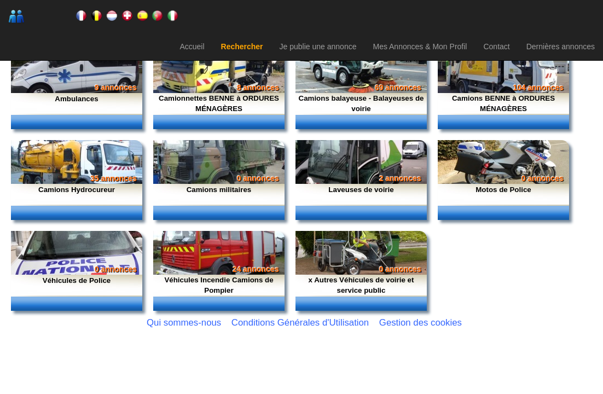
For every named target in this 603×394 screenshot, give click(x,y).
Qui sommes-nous (184, 322)
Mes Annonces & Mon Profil (420, 46)
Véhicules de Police (77, 280)
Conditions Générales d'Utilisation (300, 322)
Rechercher (242, 46)
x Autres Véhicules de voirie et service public (361, 285)
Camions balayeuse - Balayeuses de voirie (361, 103)
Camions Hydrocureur (76, 190)
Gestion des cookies (420, 322)
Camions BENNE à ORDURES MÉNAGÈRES (503, 103)
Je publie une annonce (318, 46)
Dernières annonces (560, 46)
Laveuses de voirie (360, 190)
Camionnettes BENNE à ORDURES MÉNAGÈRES (219, 103)
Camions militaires (219, 190)
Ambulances (76, 99)
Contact (496, 46)
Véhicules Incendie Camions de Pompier (218, 285)
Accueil (191, 46)
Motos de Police (503, 190)
